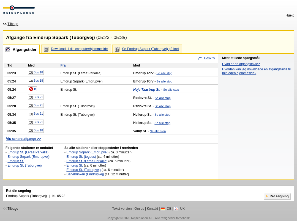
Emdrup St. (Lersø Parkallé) (27, 152)
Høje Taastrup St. (146, 90)
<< (10, 24)
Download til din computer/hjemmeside (79, 49)
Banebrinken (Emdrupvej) (85, 174)
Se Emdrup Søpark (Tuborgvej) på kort (150, 49)
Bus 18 (36, 72)
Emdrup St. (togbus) (81, 157)
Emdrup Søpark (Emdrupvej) (28, 157)
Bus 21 (36, 97)
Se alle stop (164, 73)
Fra (63, 65)
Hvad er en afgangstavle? (241, 64)
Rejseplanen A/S (142, 218)
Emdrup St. (15, 161)
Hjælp (290, 15)
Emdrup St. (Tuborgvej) (24, 165)
